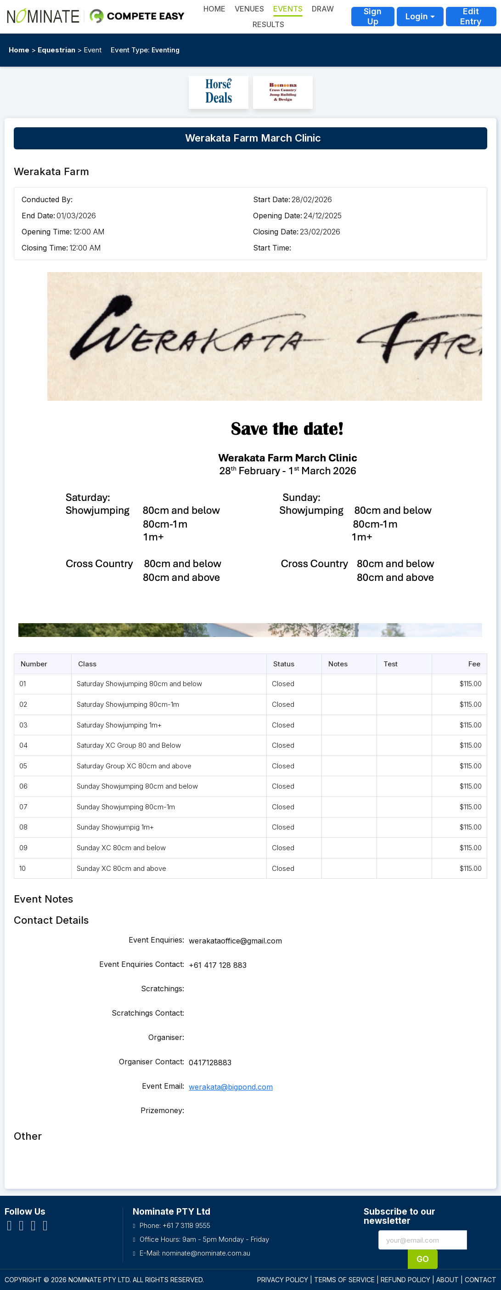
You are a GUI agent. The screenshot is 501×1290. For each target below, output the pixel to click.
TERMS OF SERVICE (344, 1280)
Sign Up (373, 16)
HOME (214, 8)
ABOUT (447, 1280)
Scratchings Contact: (148, 1012)
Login (416, 16)
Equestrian (56, 49)
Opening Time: (47, 231)
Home (19, 49)
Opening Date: (277, 215)
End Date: (38, 215)
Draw (323, 8)
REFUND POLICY (405, 1280)
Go (423, 1259)
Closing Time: (45, 247)
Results (268, 24)
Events (288, 8)
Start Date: (271, 199)
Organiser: (166, 1037)
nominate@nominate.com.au (206, 1253)
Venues (249, 8)
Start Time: (272, 247)
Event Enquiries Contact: (141, 964)
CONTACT (480, 1280)
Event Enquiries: (156, 939)
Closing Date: (275, 231)
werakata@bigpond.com (231, 1087)
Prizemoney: (162, 1110)
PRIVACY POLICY (282, 1280)
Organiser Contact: (151, 1061)
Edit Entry (471, 16)
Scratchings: (162, 988)
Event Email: (163, 1086)
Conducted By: (47, 199)
